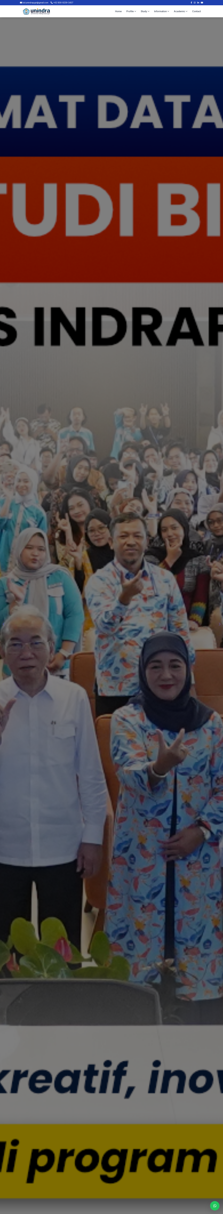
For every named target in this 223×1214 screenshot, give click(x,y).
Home (118, 11)
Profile (131, 11)
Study (145, 11)
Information (161, 11)
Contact (196, 11)
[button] (220, 624)
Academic (180, 11)
